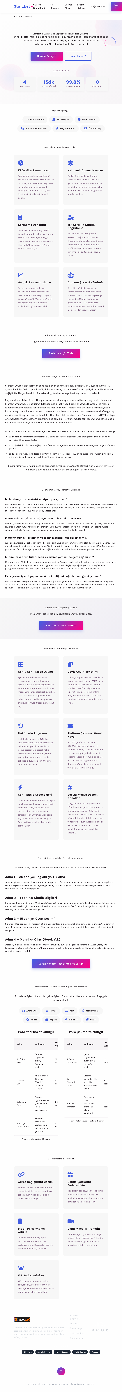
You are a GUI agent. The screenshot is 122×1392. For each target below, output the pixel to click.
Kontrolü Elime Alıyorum (61, 625)
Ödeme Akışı (68, 6)
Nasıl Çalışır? (78, 56)
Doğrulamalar (98, 6)
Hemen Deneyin (46, 56)
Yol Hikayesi (54, 6)
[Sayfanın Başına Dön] (61, 1371)
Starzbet (23, 6)
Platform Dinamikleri (39, 6)
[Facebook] (102, 1330)
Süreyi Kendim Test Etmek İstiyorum (61, 963)
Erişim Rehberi (81, 6)
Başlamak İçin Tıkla (61, 353)
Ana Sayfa (18, 16)
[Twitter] (93, 1330)
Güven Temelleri (35, 119)
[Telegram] (107, 1330)
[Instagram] (97, 1330)
